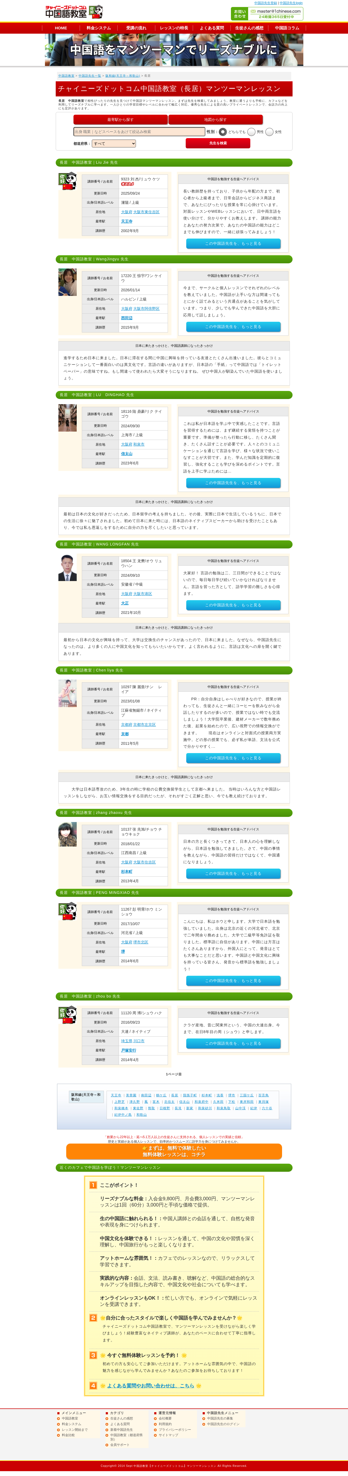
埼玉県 (126, 1041)
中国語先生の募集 (220, 1418)
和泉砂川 (205, 1108)
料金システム (99, 28)
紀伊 (253, 1108)
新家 (189, 1108)
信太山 (126, 454)
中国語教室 (66, 75)
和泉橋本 (121, 1108)
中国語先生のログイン (223, 1424)
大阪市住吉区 (144, 862)
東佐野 (138, 1108)
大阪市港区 (142, 594)
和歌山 (141, 1115)
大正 (125, 603)
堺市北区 (140, 942)
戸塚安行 (128, 1050)
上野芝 (119, 1102)
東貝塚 (263, 1102)
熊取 (151, 1108)
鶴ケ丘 (161, 1095)
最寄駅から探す (120, 119)
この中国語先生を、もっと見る (233, 243)
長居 (174, 1095)
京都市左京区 (144, 724)
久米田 (218, 1102)
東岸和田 (247, 1102)
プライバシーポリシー (175, 1430)
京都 (125, 734)
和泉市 (139, 444)
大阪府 (126, 212)
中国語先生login (291, 3)
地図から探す (215, 119)
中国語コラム (287, 28)
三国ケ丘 (247, 1095)
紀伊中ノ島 (123, 1115)
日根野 (165, 1108)
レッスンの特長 (174, 28)
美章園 (131, 1095)
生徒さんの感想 (249, 28)
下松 (231, 1102)
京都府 (126, 724)
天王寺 (126, 221)
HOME (61, 28)
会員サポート (120, 1445)
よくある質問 (212, 28)
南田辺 (146, 1095)
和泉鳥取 (224, 1108)
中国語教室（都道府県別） (126, 1437)
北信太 (169, 1102)
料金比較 (68, 1435)
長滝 (178, 1108)
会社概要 (165, 1418)
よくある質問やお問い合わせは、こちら (150, 1385)
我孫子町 (190, 1095)
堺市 (231, 1095)
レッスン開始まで (75, 1430)
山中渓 (240, 1108)
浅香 (220, 1095)
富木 (156, 1102)
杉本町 (126, 871)
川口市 (139, 1041)
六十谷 (267, 1108)
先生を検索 (218, 143)
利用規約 (165, 1424)
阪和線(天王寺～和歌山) (123, 75)
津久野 (134, 1102)
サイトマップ (168, 1435)
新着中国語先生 (121, 1430)
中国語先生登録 (265, 3)
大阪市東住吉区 (146, 212)
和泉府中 (202, 1102)
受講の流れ (136, 28)
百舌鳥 (263, 1095)
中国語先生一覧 (90, 75)
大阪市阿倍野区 (146, 308)
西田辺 (126, 318)
